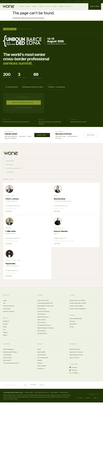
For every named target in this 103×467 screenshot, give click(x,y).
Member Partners (75, 349)
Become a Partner (94, 6)
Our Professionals (42, 357)
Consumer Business (43, 311)
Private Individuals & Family (78, 303)
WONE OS (28, 6)
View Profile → (9, 211)
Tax (4, 303)
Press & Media (41, 366)
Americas (72, 321)
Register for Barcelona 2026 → (23, 102)
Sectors (41, 6)
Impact (5, 335)
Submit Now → (42, 135)
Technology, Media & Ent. (45, 303)
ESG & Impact (41, 330)
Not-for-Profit (41, 322)
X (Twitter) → (75, 373)
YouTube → (74, 370)
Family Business (42, 333)
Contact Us (40, 368)
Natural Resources (43, 317)
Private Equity (41, 308)
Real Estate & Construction (45, 306)
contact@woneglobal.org (12, 205)
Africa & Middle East (76, 318)
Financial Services (42, 300)
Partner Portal (7, 357)
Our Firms (77, 1)
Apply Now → (91, 135)
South (5, 327)
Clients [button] (72, 295)
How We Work (41, 355)
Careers (39, 363)
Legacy (5, 332)
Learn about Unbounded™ (23, 107)
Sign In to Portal (74, 357)
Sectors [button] (40, 295)
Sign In (97, 1)
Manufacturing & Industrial (45, 328)
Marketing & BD (88, 1)
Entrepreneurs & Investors (77, 300)
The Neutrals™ (7, 355)
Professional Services (44, 325)
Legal (4, 300)
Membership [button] (73, 344)
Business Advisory (8, 311)
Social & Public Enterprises (78, 308)
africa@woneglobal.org (12, 270)
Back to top (93, 394)
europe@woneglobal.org (60, 205)
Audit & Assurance (9, 306)
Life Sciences (41, 314)
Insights (55, 6)
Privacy (79, 398)
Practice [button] (6, 295)
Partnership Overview (76, 355)
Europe (72, 327)
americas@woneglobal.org (13, 238)
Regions (34, 6)
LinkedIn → (74, 367)
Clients (48, 6)
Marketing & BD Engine (10, 352)
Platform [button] (6, 344)
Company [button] (40, 344)
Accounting (6, 308)
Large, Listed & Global (76, 306)
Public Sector (41, 319)
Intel (4, 329)
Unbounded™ (68, 6)
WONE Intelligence (8, 349)
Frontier (5, 324)
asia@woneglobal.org (60, 238)
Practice (22, 6)
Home (39, 349)
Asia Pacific (73, 324)
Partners (61, 6)
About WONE (68, 1)
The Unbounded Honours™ (11, 363)
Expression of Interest (76, 352)
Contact (88, 398)
